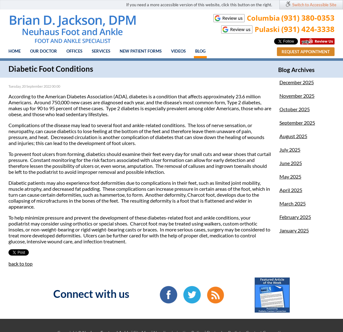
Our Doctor (43, 51)
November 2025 (296, 96)
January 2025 (294, 230)
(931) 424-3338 (308, 29)
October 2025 (294, 109)
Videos (178, 51)
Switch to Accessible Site (314, 4)
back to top (20, 264)
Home (14, 51)
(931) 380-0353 (308, 18)
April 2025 (290, 190)
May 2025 (290, 176)
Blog (200, 51)
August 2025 (293, 136)
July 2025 (289, 150)
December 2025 (296, 82)
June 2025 (290, 163)
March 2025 (292, 203)
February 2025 (295, 217)
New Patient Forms (141, 51)
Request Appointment (306, 51)
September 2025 (297, 123)
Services (101, 51)
